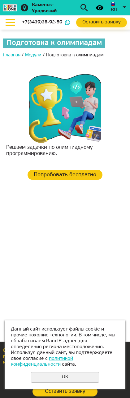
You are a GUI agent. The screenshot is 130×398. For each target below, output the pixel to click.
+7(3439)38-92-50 (42, 22)
